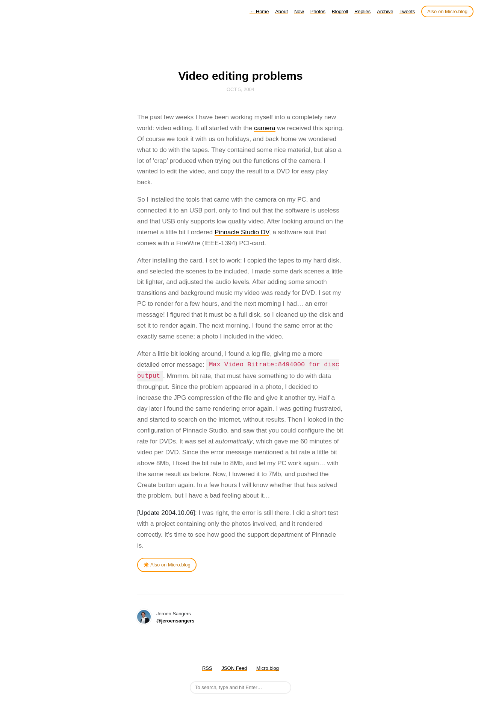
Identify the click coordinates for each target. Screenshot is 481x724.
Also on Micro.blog (447, 11)
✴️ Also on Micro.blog (167, 565)
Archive (385, 11)
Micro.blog (267, 668)
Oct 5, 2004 (240, 89)
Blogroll (340, 11)
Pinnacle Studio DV (242, 232)
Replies (362, 11)
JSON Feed (234, 668)
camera (264, 128)
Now (299, 11)
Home (259, 11)
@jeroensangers (175, 621)
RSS (207, 668)
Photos (317, 11)
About (281, 11)
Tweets (407, 11)
